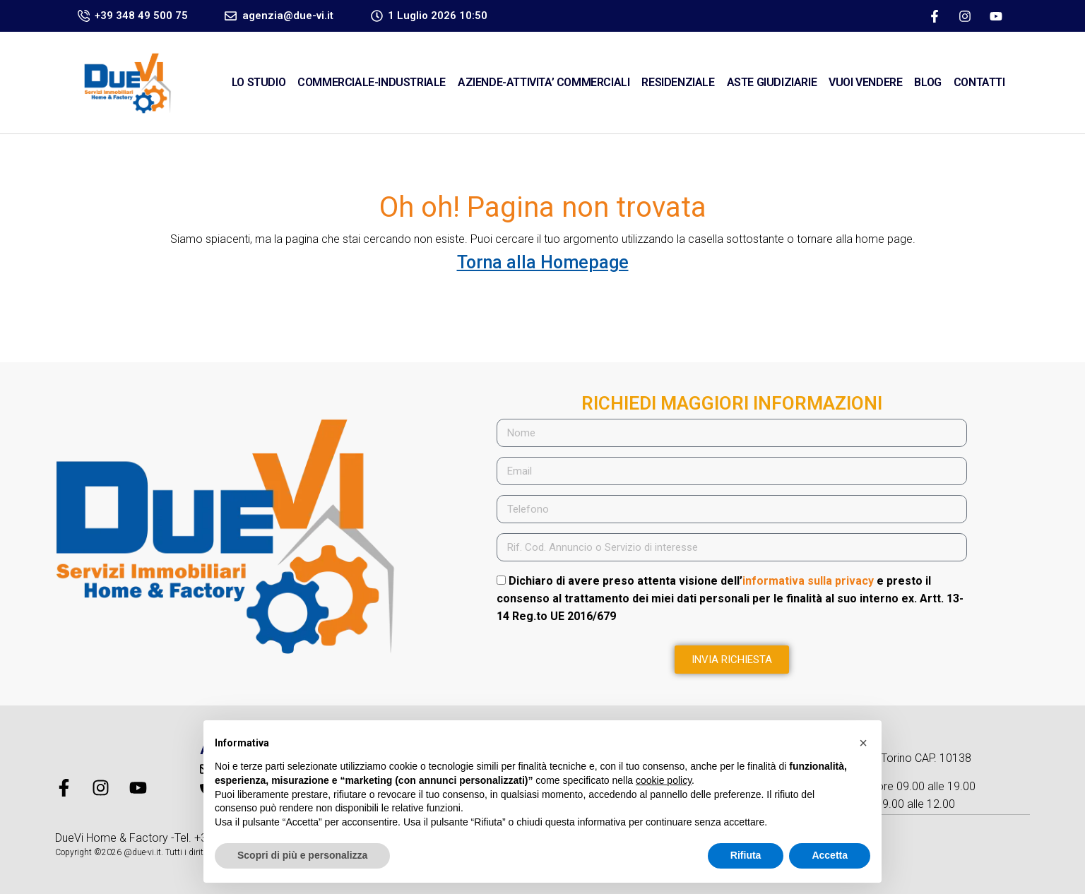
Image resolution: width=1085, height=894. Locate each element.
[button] (863, 743)
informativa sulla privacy (808, 581)
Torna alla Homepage (543, 262)
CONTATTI (979, 82)
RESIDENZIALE (677, 82)
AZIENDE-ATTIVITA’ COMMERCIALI (543, 82)
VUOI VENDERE (865, 82)
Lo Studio (258, 82)
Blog (927, 82)
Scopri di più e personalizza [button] (302, 855)
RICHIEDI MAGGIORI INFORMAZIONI (731, 403)
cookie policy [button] (664, 780)
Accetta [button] (830, 855)
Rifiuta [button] (745, 855)
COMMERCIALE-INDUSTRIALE (371, 82)
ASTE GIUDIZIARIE (772, 82)
